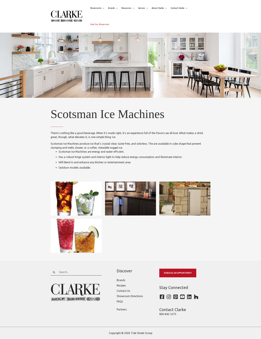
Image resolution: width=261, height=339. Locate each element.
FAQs (120, 301)
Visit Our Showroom (99, 24)
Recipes (121, 285)
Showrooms (97, 8)
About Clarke (159, 8)
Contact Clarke (179, 8)
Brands (113, 8)
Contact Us (123, 290)
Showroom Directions (130, 296)
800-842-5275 (167, 314)
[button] (102, 8)
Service (143, 8)
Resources (128, 8)
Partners (122, 309)
